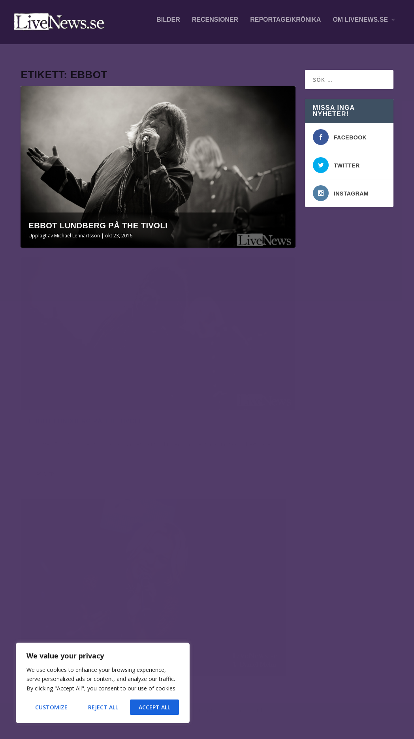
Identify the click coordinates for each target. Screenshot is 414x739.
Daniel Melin (190, 364)
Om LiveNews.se (360, 24)
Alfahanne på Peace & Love (94, 591)
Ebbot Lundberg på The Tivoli (97, 220)
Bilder (168, 24)
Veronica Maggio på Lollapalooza (93, 628)
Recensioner (215, 24)
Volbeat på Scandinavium (94, 513)
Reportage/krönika (285, 24)
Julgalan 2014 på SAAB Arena (225, 352)
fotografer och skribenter (310, 519)
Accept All (154, 707)
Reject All (103, 707)
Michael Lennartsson (77, 230)
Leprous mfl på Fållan (96, 552)
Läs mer (43, 405)
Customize (51, 707)
